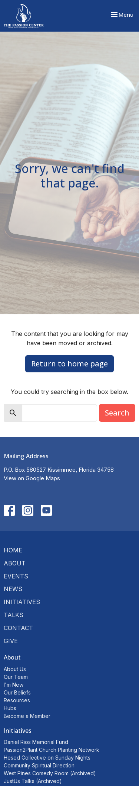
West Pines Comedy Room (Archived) (50, 773)
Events (16, 576)
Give (11, 641)
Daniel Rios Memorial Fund (36, 742)
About (15, 563)
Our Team (16, 677)
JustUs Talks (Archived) (33, 781)
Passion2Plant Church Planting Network (51, 750)
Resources (17, 700)
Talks (13, 615)
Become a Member (27, 716)
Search (117, 413)
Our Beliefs (17, 692)
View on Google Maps (32, 478)
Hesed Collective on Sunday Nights (47, 757)
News (13, 589)
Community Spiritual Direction (39, 765)
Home (13, 550)
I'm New (13, 684)
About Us (15, 669)
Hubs (10, 708)
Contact (18, 628)
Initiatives (22, 602)
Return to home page (69, 364)
